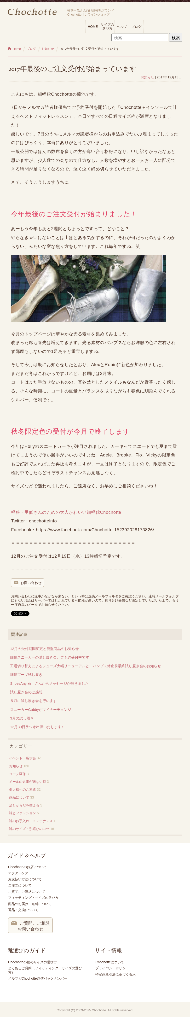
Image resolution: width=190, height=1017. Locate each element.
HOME (93, 27)
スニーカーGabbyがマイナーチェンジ (40, 709)
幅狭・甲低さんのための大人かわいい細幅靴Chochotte (68, 512)
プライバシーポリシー (112, 968)
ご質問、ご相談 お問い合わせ (30, 925)
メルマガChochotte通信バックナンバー (37, 978)
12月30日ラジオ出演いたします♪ (36, 727)
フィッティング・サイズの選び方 (33, 898)
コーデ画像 (17, 774)
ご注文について (20, 885)
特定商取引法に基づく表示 (115, 974)
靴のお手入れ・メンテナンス (31, 821)
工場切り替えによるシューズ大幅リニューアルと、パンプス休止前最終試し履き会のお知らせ (85, 666)
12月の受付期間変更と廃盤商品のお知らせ (44, 649)
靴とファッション (22, 813)
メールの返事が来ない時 (27, 781)
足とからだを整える (24, 805)
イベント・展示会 (22, 758)
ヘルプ (122, 27)
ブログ (136, 27)
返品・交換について (23, 910)
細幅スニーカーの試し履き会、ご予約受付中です (49, 657)
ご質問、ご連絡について (26, 892)
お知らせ (147, 77)
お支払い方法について (25, 879)
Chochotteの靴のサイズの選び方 (32, 962)
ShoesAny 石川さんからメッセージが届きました (49, 683)
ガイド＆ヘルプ (27, 856)
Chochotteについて (109, 962)
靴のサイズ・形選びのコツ (29, 829)
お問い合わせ (27, 583)
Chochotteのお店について (27, 867)
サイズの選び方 (107, 26)
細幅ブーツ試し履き (26, 674)
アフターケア (18, 873)
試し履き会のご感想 (26, 692)
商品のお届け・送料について (30, 904)
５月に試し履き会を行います (33, 701)
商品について (19, 797)
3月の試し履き (22, 718)
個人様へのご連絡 (22, 789)
